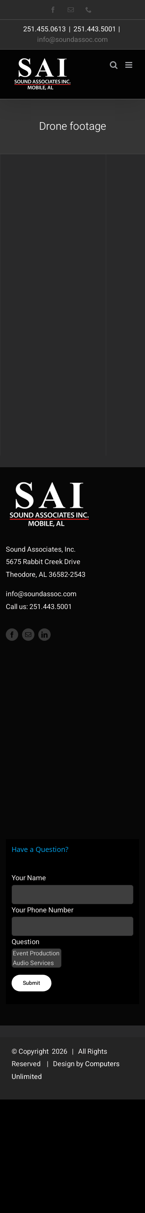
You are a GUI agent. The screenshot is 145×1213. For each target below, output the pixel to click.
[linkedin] (44, 634)
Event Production (36, 953)
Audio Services (36, 963)
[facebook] (12, 634)
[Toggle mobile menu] (129, 65)
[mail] (28, 634)
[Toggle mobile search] (114, 65)
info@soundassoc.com (72, 39)
